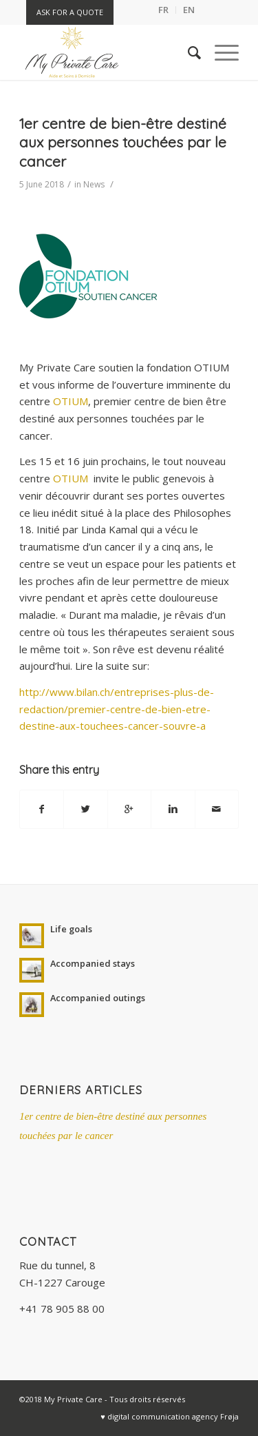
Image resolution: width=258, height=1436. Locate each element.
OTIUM (70, 401)
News (94, 184)
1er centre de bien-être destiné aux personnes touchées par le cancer (122, 142)
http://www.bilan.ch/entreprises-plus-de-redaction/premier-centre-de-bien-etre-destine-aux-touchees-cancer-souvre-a (116, 709)
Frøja (229, 1416)
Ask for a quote (69, 12)
